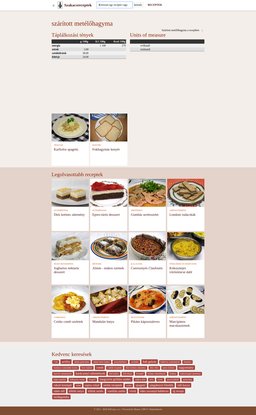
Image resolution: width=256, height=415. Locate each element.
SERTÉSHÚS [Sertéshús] (137, 210)
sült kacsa (183, 385)
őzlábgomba (61, 397)
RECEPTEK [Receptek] (155, 4)
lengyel (92, 379)
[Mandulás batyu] (108, 299)
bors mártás (87, 368)
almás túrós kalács (101, 362)
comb (99, 367)
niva (151, 379)
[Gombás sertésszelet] (147, 192)
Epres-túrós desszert (106, 214)
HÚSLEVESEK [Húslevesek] (137, 317)
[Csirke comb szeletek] (70, 299)
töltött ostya (76, 391)
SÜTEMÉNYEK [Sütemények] (61, 210)
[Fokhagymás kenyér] (108, 127)
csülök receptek (115, 368)
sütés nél (59, 391)
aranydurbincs (120, 362)
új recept (178, 391)
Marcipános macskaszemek (179, 323)
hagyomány (186, 367)
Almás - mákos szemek (108, 268)
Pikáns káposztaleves (145, 321)
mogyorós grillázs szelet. (115, 379)
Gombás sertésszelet (145, 214)
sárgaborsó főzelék (161, 385)
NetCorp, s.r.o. (114, 409)
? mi (56, 362)
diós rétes (154, 368)
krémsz (173, 373)
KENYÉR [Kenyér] (96, 145)
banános (187, 362)
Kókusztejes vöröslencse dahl (180, 270)
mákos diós (140, 379)
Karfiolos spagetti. (66, 149)
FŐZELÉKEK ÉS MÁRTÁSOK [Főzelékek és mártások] (183, 264)
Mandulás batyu (103, 321)
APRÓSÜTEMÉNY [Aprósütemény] (177, 210)
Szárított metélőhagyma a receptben (182, 30)
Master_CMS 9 (141, 409)
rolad (78, 385)
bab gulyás (149, 361)
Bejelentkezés (156, 409)
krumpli (140, 373)
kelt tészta (127, 373)
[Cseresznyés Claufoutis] (147, 246)
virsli (132, 391)
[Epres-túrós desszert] (108, 192)
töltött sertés (95, 391)
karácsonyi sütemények (90, 373)
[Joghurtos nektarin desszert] (70, 246)
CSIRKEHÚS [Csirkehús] (59, 317)
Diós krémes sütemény (69, 214)
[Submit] (138, 5)
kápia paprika (60, 379)
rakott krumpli (63, 385)
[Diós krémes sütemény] (70, 192)
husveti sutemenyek (63, 373)
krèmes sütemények (157, 373)
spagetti (140, 385)
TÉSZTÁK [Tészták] (58, 145)
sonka (128, 385)
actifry (66, 361)
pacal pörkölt (173, 379)
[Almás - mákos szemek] (108, 246)
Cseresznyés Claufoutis (147, 268)
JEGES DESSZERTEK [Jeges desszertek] (63, 264)
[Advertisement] (128, 89)
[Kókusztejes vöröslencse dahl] (185, 246)
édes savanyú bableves (154, 391)
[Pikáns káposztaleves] (147, 299)
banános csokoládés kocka (65, 368)
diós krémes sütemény (136, 368)
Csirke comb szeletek (68, 321)
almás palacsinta (81, 362)
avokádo (135, 362)
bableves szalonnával (170, 362)
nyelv (160, 379)
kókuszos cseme (77, 379)
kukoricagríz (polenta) (190, 373)
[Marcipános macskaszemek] (185, 299)
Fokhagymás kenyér (106, 149)
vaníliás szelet (116, 391)
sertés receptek (113, 385)
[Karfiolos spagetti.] (70, 127)
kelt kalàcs (114, 373)
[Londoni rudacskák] (185, 192)
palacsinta (187, 379)
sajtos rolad (92, 385)
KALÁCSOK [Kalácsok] (136, 264)
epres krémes (169, 368)
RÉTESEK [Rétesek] (97, 264)
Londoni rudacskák (182, 214)
